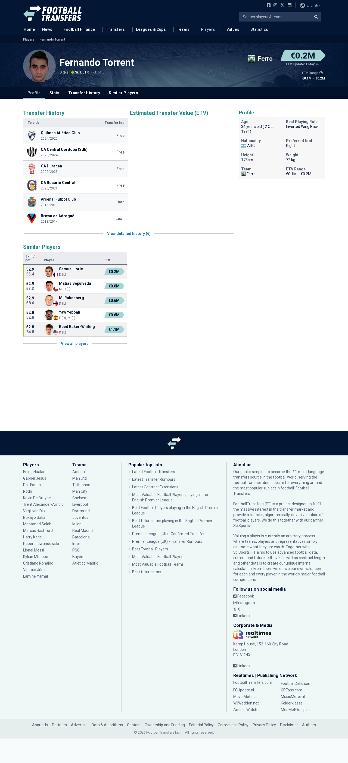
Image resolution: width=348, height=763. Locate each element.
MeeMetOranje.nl (295, 709)
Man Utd (79, 478)
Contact (134, 725)
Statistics (259, 29)
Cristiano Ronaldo (38, 563)
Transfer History (84, 93)
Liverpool (80, 504)
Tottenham (82, 485)
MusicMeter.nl (293, 696)
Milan (77, 524)
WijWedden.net (246, 703)
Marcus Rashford (38, 530)
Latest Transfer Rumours (153, 479)
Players (208, 29)
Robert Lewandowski (41, 543)
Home (27, 29)
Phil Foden (32, 485)
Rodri (27, 491)
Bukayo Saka (34, 517)
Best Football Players (150, 549)
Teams (183, 29)
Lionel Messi (34, 550)
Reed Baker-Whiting (77, 326)
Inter (76, 543)
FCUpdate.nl (243, 690)
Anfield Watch (245, 709)
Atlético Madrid (85, 563)
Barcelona (81, 537)
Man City (79, 491)
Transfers (115, 29)
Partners (59, 725)
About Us (40, 725)
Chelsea (79, 498)
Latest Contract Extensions (155, 487)
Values (233, 29)
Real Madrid (82, 530)
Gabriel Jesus (34, 478)
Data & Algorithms (107, 725)
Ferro (248, 173)
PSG (76, 550)
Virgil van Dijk (34, 511)
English (309, 5)
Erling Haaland (35, 472)
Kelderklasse (292, 703)
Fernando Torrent (52, 39)
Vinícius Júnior (35, 570)
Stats (54, 93)
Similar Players (123, 93)
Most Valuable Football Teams (158, 564)
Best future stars (146, 572)
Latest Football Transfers (153, 472)
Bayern (78, 556)
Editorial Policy (201, 725)
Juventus (80, 517)
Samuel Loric (71, 269)
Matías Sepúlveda (75, 283)
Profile (34, 93)
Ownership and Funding (165, 725)
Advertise (79, 725)
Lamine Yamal (35, 576)
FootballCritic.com (296, 683)
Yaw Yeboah (69, 312)
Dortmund (81, 511)
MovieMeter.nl (245, 696)
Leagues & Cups (151, 29)
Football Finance (79, 29)
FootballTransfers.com (252, 682)
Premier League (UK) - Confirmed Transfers (169, 534)
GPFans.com (291, 690)
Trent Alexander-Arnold (43, 504)
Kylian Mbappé (35, 556)
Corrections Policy (233, 725)
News (47, 29)
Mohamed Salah (37, 524)
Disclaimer (289, 725)
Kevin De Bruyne (37, 498)
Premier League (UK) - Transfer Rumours (167, 541)
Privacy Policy (264, 725)
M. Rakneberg (71, 298)
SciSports (241, 525)
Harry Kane (32, 537)
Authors (309, 725)
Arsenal (79, 472)
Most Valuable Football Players (158, 556)
